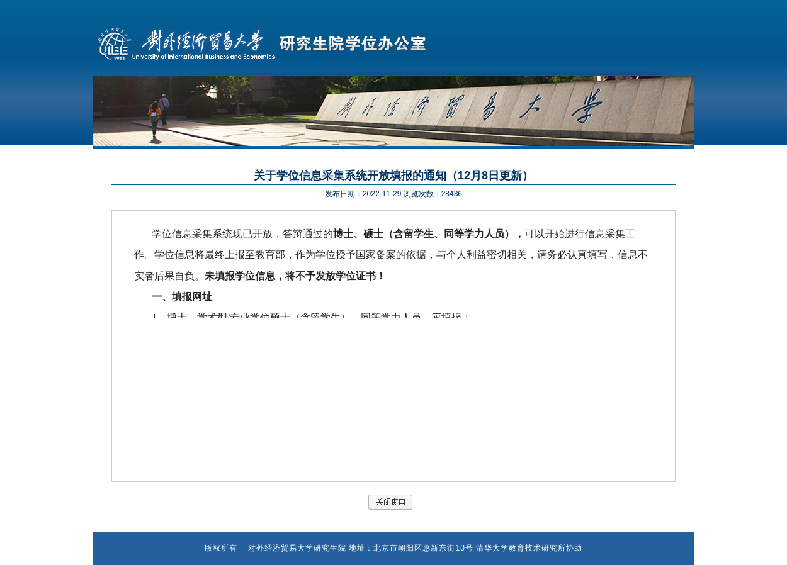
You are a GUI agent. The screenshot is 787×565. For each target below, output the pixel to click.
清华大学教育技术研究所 (521, 548)
